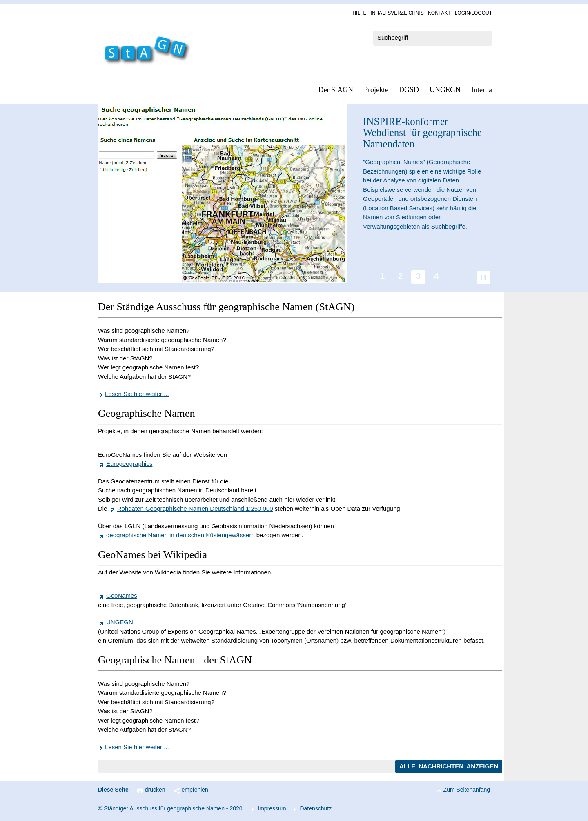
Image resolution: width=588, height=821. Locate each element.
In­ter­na (481, 90)
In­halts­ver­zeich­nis (396, 13)
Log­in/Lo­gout (473, 13)
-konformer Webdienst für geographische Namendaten (422, 132)
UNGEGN (119, 622)
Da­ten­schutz (316, 808)
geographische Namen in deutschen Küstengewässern (180, 535)
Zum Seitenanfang (466, 789)
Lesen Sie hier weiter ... (137, 393)
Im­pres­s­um (272, 808)
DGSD (409, 90)
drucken (155, 789)
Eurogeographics (129, 463)
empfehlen (195, 789)
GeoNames (121, 595)
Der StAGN (336, 90)
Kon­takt (439, 13)
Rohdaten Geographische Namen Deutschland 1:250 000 (195, 508)
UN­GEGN (445, 90)
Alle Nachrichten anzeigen (448, 766)
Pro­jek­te (376, 90)
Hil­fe (359, 13)
